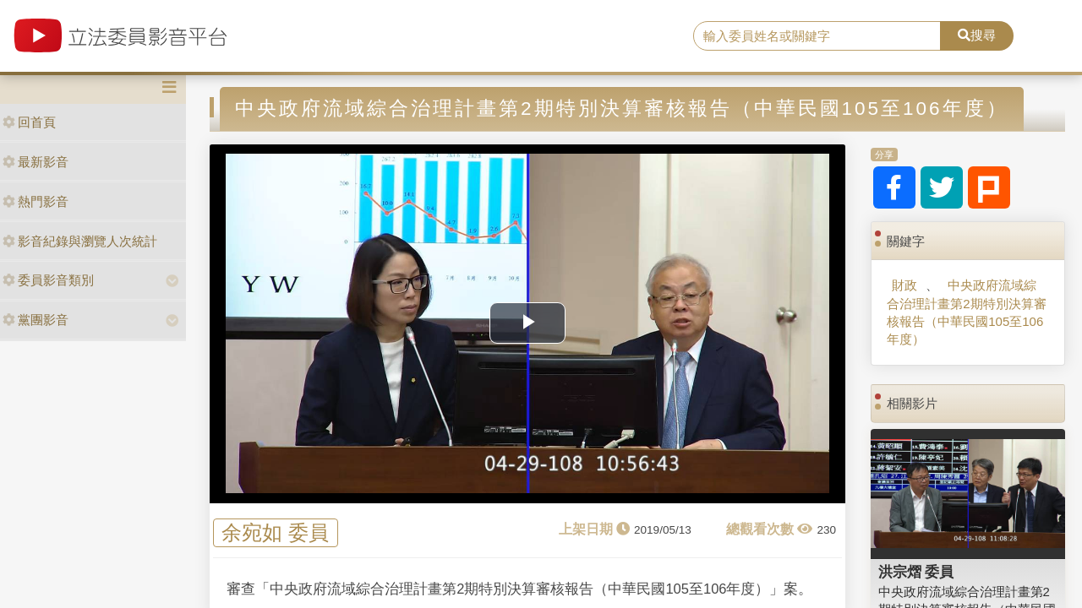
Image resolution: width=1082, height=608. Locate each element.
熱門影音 (35, 201)
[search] (817, 36)
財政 (904, 285)
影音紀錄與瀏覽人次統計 (80, 241)
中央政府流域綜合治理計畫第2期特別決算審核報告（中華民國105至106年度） (966, 312)
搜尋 (977, 35)
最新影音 (35, 162)
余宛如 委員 (275, 533)
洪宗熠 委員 (916, 571)
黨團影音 (35, 319)
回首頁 (29, 122)
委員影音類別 (48, 280)
